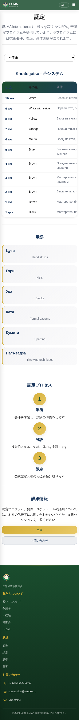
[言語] (64, 5)
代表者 (7, 629)
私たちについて (12, 601)
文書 (40, 530)
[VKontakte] (39, 700)
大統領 (7, 615)
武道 (5, 645)
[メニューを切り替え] (73, 5)
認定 (5, 652)
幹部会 (7, 622)
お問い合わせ (39, 540)
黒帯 (5, 659)
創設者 (7, 608)
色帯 (5, 666)
